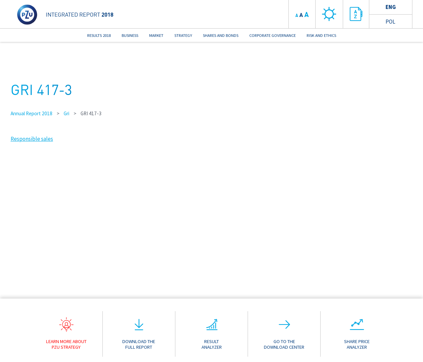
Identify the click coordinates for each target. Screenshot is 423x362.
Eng (391, 7)
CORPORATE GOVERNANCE (272, 35)
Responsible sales (32, 138)
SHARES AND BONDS (220, 35)
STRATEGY (183, 35)
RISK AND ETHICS (321, 35)
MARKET (156, 35)
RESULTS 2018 (99, 35)
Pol (390, 21)
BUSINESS (130, 35)
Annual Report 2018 (31, 113)
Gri (66, 113)
